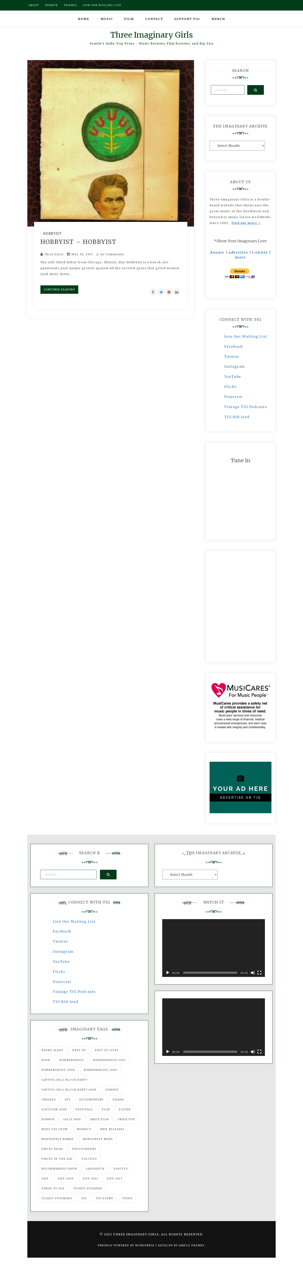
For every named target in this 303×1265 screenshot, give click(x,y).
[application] (213, 948)
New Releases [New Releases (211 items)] (112, 1129)
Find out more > (246, 223)
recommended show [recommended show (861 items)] (59, 1168)
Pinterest (233, 397)
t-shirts (260, 252)
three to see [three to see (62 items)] (52, 1188)
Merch (218, 19)
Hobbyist (52, 233)
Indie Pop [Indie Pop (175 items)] (126, 1119)
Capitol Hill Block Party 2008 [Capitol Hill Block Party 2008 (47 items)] (68, 1089)
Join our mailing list (102, 5)
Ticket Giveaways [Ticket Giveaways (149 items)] (56, 1198)
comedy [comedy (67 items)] (112, 1089)
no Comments (110, 254)
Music (107, 19)
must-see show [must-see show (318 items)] (54, 1129)
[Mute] (253, 973)
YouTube (232, 376)
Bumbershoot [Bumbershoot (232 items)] (71, 1060)
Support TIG (187, 19)
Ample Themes (191, 1245)
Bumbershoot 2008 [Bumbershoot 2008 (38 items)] (58, 1069)
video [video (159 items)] (127, 1198)
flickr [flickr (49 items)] (125, 1109)
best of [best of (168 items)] (79, 1050)
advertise (238, 252)
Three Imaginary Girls (151, 35)
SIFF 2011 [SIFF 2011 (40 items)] (90, 1178)
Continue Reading (59, 289)
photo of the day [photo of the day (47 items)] (57, 1158)
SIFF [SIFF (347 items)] (45, 1178)
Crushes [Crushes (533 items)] (48, 1099)
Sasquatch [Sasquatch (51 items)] (95, 1168)
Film (129, 19)
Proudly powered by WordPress (126, 1245)
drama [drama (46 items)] (118, 1099)
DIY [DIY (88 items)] (67, 1099)
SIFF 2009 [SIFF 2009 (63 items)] (66, 1178)
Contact (154, 19)
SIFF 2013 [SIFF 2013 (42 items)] (114, 1178)
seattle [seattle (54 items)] (121, 1168)
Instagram (234, 366)
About (33, 5)
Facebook (233, 346)
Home (83, 19)
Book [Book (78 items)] (45, 1060)
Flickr (230, 387)
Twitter (231, 356)
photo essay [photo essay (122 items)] (52, 1148)
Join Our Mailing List (245, 336)
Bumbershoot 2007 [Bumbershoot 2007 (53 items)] (109, 1060)
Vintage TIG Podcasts (245, 407)
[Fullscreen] (259, 973)
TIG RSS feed (237, 417)
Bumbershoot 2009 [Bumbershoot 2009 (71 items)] (100, 1069)
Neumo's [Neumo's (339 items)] (84, 1129)
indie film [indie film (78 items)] (99, 1119)
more (240, 257)
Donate (51, 5)
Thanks (70, 5)
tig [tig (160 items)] (84, 1198)
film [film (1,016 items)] (106, 1109)
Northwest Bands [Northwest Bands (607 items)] (57, 1139)
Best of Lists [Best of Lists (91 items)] (107, 1050)
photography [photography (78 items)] (84, 1148)
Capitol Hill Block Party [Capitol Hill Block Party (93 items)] (64, 1079)
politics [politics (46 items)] (89, 1158)
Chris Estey (54, 254)
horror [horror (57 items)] (47, 1119)
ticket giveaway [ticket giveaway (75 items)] (87, 1188)
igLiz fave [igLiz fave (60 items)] (72, 1119)
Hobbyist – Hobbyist (78, 242)
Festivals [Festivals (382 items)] (84, 1109)
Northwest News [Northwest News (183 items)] (98, 1139)
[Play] (168, 973)
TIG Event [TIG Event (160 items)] (104, 1198)
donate (217, 252)
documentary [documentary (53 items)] (91, 1099)
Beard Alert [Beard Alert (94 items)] (52, 1050)
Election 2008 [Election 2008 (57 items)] (54, 1109)
